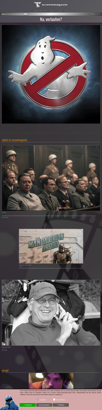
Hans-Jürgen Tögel (6, 347)
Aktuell (21, 266)
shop (66, 10)
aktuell (36, 10)
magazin (52, 10)
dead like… (60, 10)
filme (41, 10)
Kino (3, 214)
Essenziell (41, 399)
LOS (26, 14)
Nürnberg (4, 212)
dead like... (4, 348)
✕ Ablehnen (60, 405)
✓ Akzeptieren (27, 405)
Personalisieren (51, 408)
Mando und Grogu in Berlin (25, 265)
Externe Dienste (59, 399)
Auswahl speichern (44, 405)
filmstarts (46, 10)
